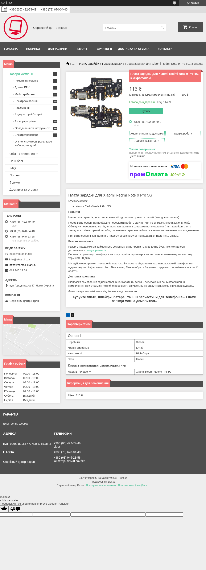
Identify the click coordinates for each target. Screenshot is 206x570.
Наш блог (16, 161)
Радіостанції (22, 107)
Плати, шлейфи (88, 63)
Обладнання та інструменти (32, 128)
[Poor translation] (15, 508)
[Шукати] (162, 27)
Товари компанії (21, 74)
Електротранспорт (26, 134)
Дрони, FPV (22, 87)
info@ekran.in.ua (19, 259)
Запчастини (57, 48)
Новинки (33, 48)
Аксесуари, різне (25, 121)
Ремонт (81, 48)
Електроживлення (26, 101)
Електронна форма (15, 423)
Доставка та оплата (133, 48)
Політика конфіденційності (133, 485)
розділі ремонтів (96, 250)
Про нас (15, 175)
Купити (146, 111)
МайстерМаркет (25, 94)
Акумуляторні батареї (28, 114)
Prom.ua (122, 477)
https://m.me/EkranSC (22, 265)
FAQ (12, 168)
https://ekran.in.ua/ (20, 253)
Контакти (165, 48)
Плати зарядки (112, 63)
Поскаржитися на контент (101, 485)
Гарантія (102, 48)
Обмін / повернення (23, 154)
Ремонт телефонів (26, 80)
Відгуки (14, 182)
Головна (11, 48)
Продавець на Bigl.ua (103, 481)
